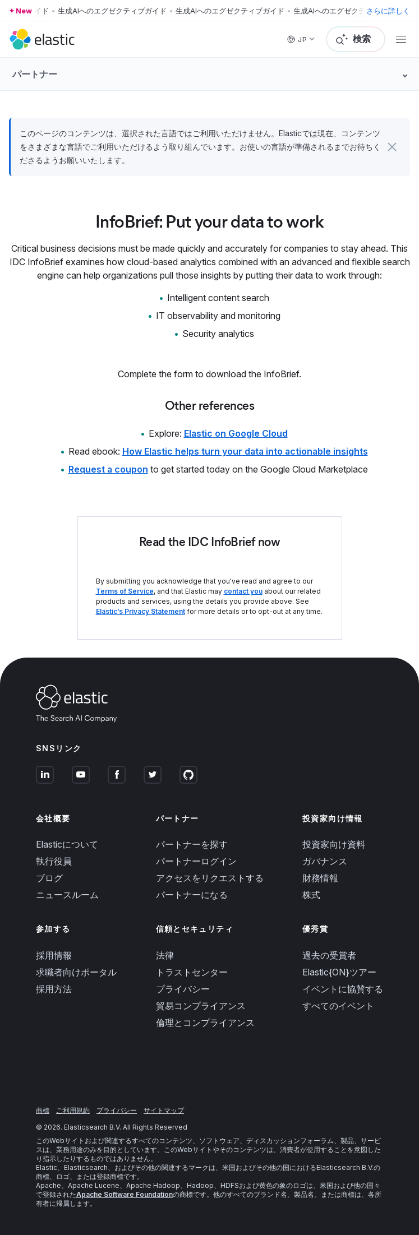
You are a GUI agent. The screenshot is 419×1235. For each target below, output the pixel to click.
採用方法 (54, 989)
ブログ (49, 878)
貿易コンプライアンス (201, 1005)
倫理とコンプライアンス (205, 1022)
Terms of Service (125, 591)
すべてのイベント (338, 1005)
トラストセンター (192, 972)
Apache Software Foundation (124, 1194)
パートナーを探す (192, 844)
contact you (243, 591)
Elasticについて (67, 844)
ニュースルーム (67, 894)
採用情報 (54, 955)
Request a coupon (108, 469)
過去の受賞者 (329, 955)
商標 (42, 1110)
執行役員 (54, 861)
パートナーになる (192, 894)
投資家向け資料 (333, 844)
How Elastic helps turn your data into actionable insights (245, 451)
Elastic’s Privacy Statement (140, 611)
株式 (311, 894)
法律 (165, 955)
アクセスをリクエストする (210, 878)
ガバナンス (324, 861)
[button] (392, 147)
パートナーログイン (196, 861)
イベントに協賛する (342, 989)
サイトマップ (164, 1110)
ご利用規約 (73, 1110)
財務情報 (320, 878)
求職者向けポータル (76, 972)
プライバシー (183, 989)
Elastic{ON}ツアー (339, 972)
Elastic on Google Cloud (236, 433)
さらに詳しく (388, 10)
